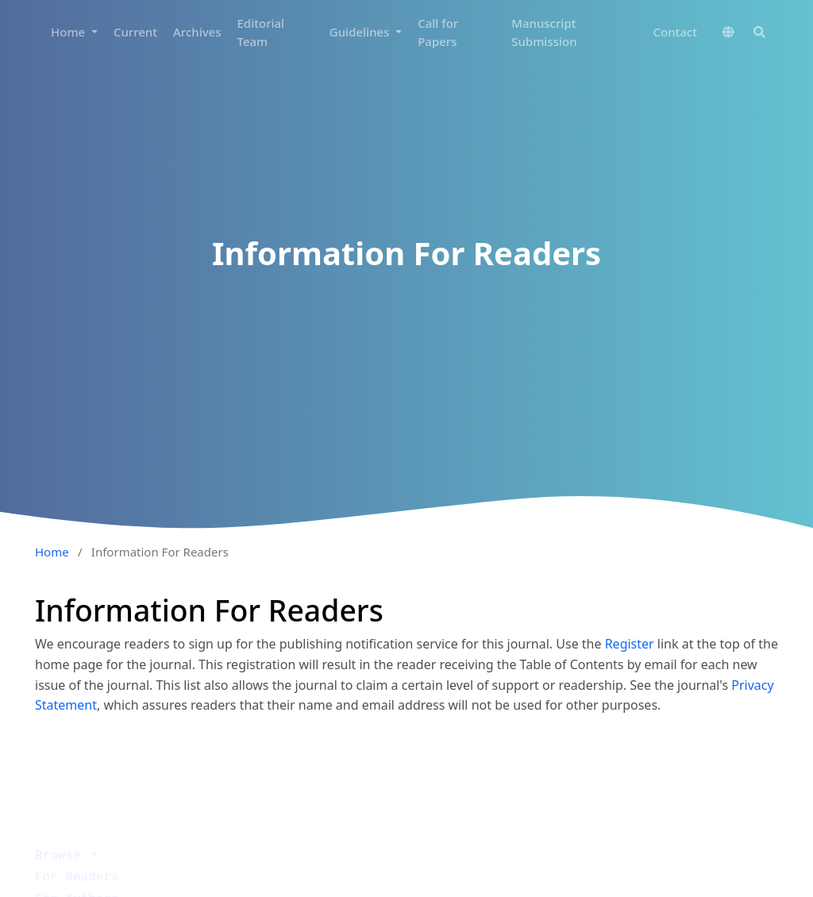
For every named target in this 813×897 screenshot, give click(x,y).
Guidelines (361, 32)
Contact (675, 32)
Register (629, 644)
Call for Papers (438, 32)
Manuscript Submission (543, 32)
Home (69, 32)
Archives (197, 32)
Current (135, 32)
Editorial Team (261, 32)
